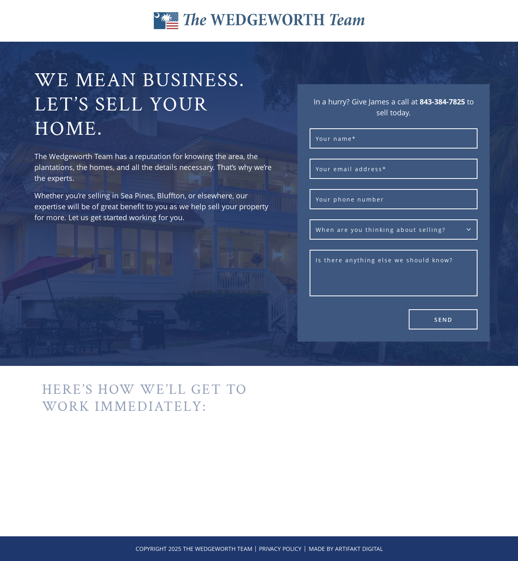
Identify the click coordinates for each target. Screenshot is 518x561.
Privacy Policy (280, 548)
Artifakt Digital (359, 548)
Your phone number (350, 199)
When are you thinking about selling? (381, 230)
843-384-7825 (442, 101)
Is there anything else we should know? (384, 260)
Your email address (351, 169)
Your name (336, 138)
